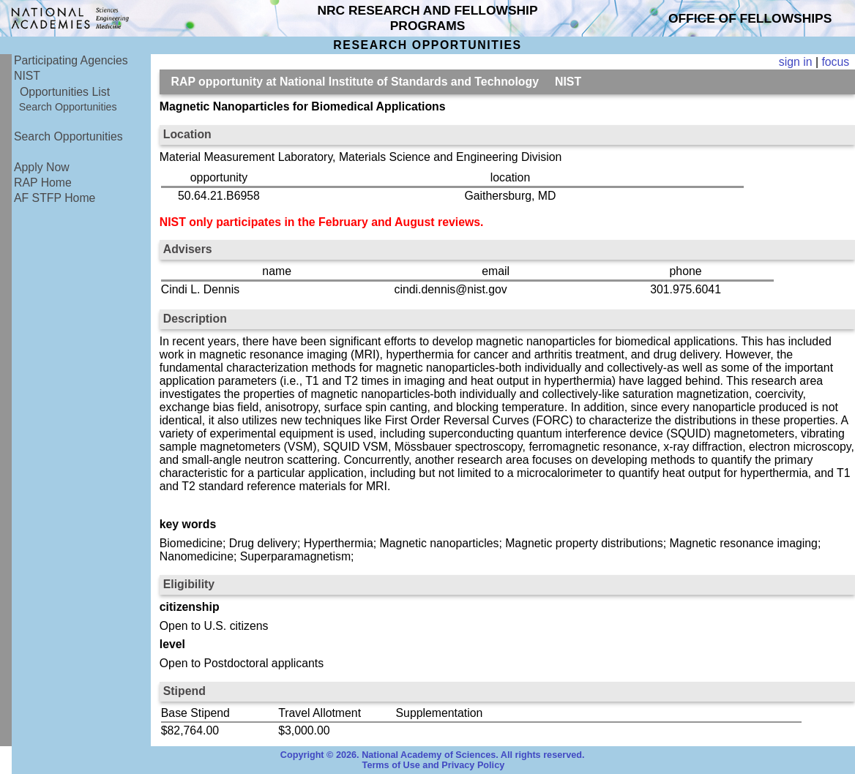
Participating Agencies (71, 60)
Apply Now (42, 167)
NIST (27, 75)
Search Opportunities (68, 107)
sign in (796, 62)
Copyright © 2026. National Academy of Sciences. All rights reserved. (432, 755)
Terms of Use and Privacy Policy (433, 765)
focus (835, 62)
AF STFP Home (54, 198)
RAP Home (43, 182)
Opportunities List (65, 92)
